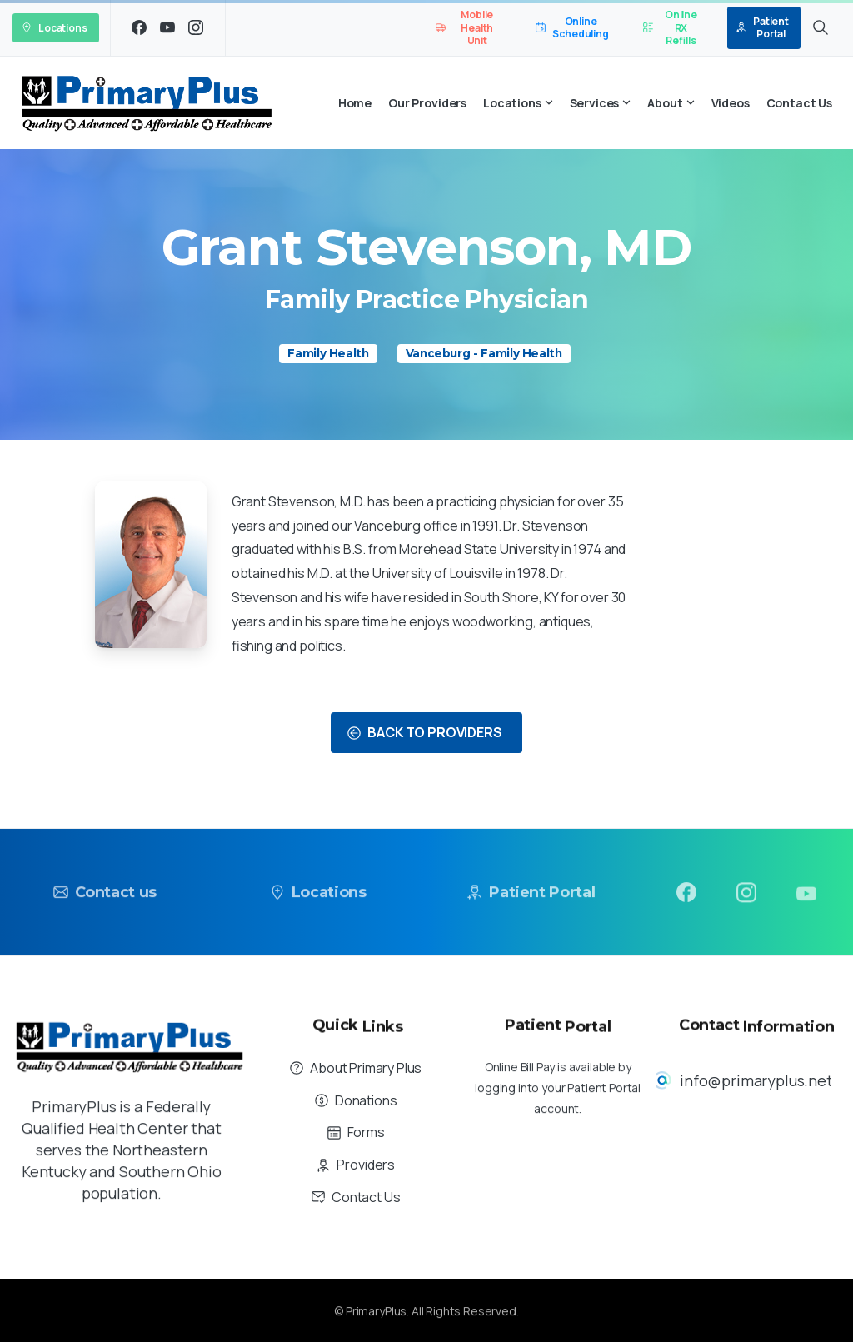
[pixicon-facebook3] (686, 897)
